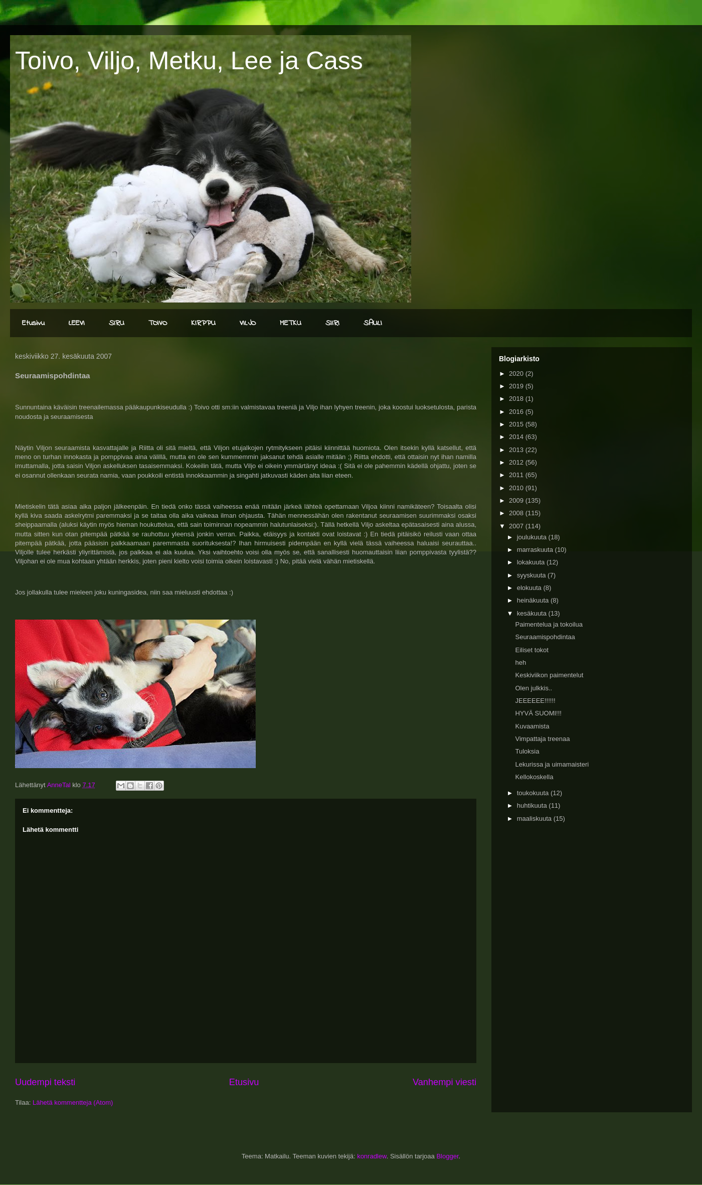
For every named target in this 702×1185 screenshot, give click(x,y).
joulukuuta (533, 537)
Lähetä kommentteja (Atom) (73, 1102)
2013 (517, 450)
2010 (517, 488)
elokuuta (530, 587)
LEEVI (77, 323)
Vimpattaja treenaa (542, 739)
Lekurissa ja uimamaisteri (552, 764)
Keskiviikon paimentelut (549, 675)
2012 (517, 462)
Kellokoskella (534, 777)
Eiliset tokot (531, 650)
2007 (517, 526)
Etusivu (33, 323)
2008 (517, 513)
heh (520, 662)
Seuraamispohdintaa (545, 637)
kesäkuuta (533, 613)
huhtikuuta (533, 805)
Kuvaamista (532, 726)
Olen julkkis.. (533, 688)
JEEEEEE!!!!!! (535, 700)
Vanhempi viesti (444, 1082)
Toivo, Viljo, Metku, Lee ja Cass (189, 61)
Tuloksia (527, 751)
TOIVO (157, 323)
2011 (517, 475)
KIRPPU (203, 323)
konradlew (372, 1156)
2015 (517, 424)
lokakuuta (532, 562)
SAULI (373, 323)
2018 (517, 398)
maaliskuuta (535, 818)
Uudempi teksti (45, 1082)
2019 (517, 386)
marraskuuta (536, 549)
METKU (290, 323)
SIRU (116, 323)
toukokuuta (534, 793)
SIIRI (332, 323)
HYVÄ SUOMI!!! (538, 713)
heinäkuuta (534, 600)
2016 (517, 411)
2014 (517, 436)
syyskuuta (532, 575)
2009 (517, 500)
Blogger (447, 1156)
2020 (517, 373)
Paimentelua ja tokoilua (548, 624)
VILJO (248, 323)
